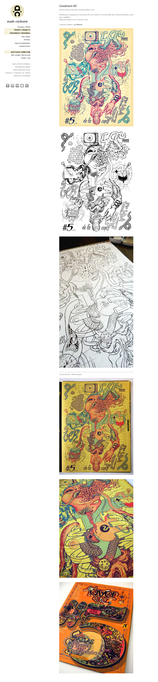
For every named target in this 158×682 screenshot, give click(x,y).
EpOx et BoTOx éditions (21, 64)
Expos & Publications (22, 43)
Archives (27, 39)
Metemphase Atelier (22, 67)
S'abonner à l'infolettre (21, 76)
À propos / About (24, 27)
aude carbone (17, 13)
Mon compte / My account (20, 55)
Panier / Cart (25, 58)
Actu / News (25, 37)
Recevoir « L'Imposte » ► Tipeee (18, 73)
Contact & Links (24, 46)
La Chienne (78, 24)
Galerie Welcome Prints (21, 70)
